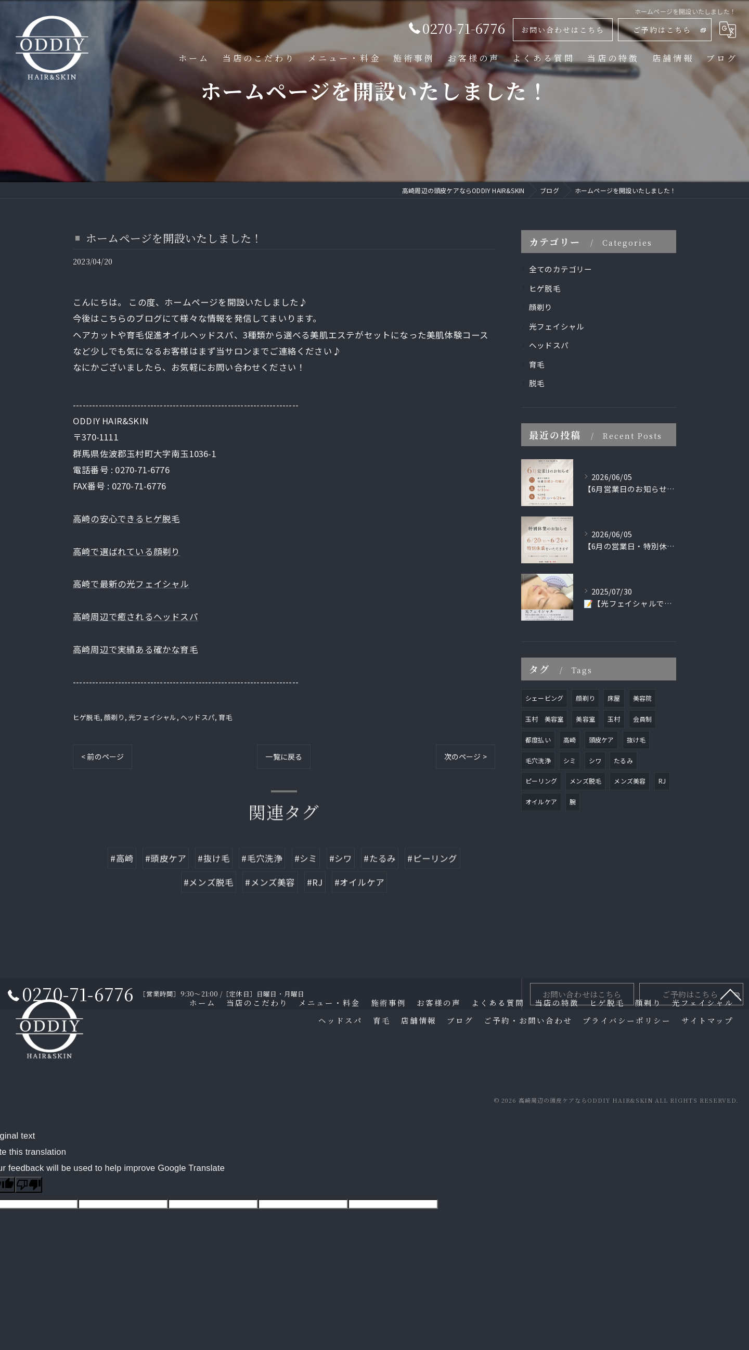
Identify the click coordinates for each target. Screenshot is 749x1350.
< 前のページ (102, 756)
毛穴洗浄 (538, 760)
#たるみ (380, 885)
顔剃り (114, 717)
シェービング (544, 697)
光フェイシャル (152, 717)
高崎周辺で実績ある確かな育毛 (135, 649)
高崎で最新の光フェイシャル (131, 583)
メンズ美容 (629, 780)
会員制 (642, 718)
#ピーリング (432, 885)
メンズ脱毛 (585, 780)
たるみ (623, 760)
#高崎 (122, 885)
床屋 (614, 697)
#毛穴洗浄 (261, 885)
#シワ (341, 885)
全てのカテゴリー (560, 268)
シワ (595, 760)
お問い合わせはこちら (562, 29)
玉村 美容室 (544, 718)
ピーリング (541, 780)
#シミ (306, 885)
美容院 (642, 697)
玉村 (614, 718)
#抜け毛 (214, 885)
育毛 (225, 717)
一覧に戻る (283, 756)
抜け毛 (636, 739)
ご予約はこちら (662, 29)
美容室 (585, 718)
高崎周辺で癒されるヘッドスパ (135, 616)
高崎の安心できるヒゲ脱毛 (126, 518)
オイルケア (541, 801)
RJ (662, 780)
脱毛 (537, 382)
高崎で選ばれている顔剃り (126, 551)
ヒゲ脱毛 (86, 717)
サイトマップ (707, 1020)
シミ (569, 760)
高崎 (569, 739)
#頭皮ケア (165, 885)
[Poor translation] (28, 1185)
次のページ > (465, 756)
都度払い (538, 739)
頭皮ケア (601, 739)
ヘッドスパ (197, 717)
